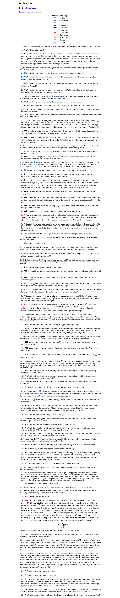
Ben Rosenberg (29, 8)
